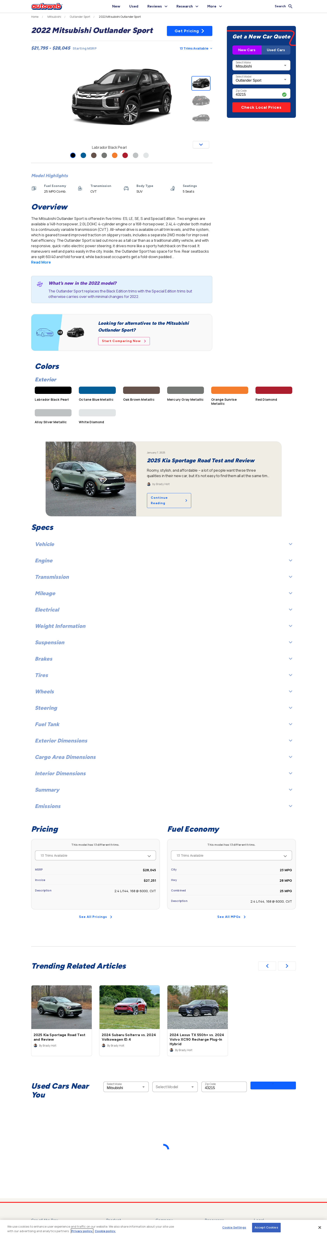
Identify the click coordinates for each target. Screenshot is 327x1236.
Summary (163, 789)
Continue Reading (169, 500)
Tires (163, 675)
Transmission (163, 577)
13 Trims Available (196, 48)
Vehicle (163, 544)
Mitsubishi (54, 17)
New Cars (246, 50)
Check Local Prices (261, 107)
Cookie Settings (234, 1227)
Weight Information (163, 626)
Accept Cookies (266, 1227)
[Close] (320, 1227)
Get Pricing (190, 30)
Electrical (163, 609)
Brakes (163, 658)
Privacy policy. (82, 1231)
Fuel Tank (163, 724)
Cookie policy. (105, 1231)
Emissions (163, 806)
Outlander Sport (80, 17)
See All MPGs (231, 917)
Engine (163, 560)
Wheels (163, 691)
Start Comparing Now (124, 341)
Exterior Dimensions (163, 740)
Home (35, 17)
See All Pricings (95, 917)
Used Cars (276, 50)
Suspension (163, 642)
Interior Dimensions (163, 773)
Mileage (163, 593)
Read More (41, 262)
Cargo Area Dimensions (163, 757)
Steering (163, 708)
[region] (163, 1228)
